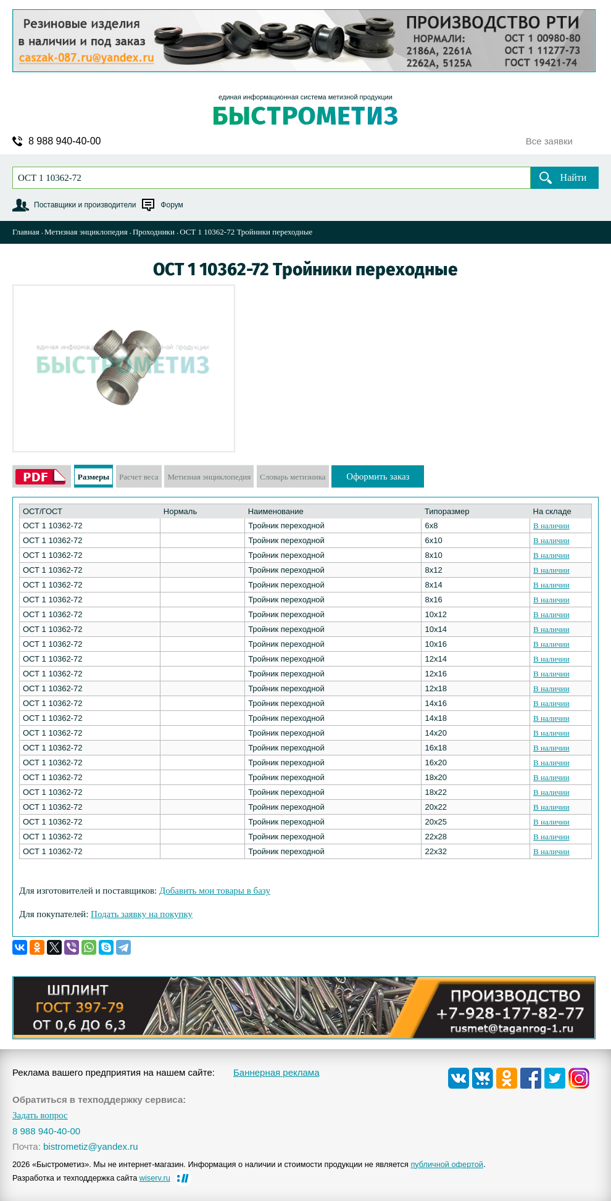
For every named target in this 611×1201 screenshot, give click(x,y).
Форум (171, 205)
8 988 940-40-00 (64, 141)
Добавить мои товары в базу (214, 891)
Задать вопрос (40, 1115)
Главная (25, 231)
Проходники (154, 231)
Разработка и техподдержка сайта (91, 1177)
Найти (573, 177)
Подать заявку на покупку (142, 914)
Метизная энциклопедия (86, 231)
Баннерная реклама (276, 1072)
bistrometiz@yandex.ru (90, 1146)
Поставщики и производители (85, 205)
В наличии (551, 525)
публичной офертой (446, 1164)
